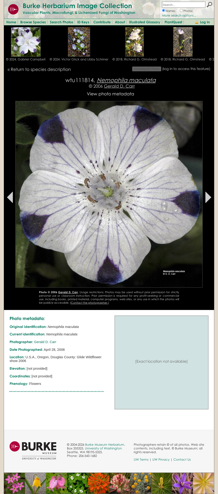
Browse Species (33, 22)
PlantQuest (173, 22)
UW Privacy (160, 459)
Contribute (102, 22)
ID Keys (83, 22)
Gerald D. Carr (119, 86)
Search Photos (61, 22)
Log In (205, 22)
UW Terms (141, 459)
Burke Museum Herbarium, (105, 444)
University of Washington (103, 448)
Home (11, 22)
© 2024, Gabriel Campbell (26, 59)
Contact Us (182, 459)
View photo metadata (110, 93)
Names (170, 11)
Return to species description (41, 69)
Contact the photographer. (89, 302)
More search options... (179, 15)
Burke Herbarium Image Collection (77, 6)
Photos (188, 11)
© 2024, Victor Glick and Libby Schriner (79, 59)
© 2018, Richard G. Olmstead (135, 59)
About (120, 22)
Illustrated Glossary (144, 22)
